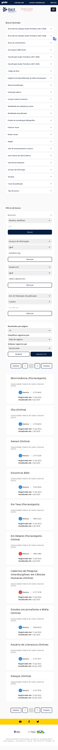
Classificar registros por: (19, 335)
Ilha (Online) (18, 409)
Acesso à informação (37, 3)
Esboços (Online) (21, 676)
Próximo (46, 366)
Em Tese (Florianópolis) (25, 504)
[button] (30, 29)
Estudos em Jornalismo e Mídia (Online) (30, 611)
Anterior (16, 366)
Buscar (30, 232)
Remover (30, 259)
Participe (53, 3)
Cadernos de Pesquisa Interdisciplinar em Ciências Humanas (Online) (28, 574)
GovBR (4, 2)
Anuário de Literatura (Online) (29, 644)
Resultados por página (18, 326)
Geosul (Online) (20, 441)
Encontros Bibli (20, 472)
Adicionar (30, 313)
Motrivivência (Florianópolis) (28, 378)
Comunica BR (19, 3)
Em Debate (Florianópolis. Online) (26, 537)
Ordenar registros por (17, 344)
